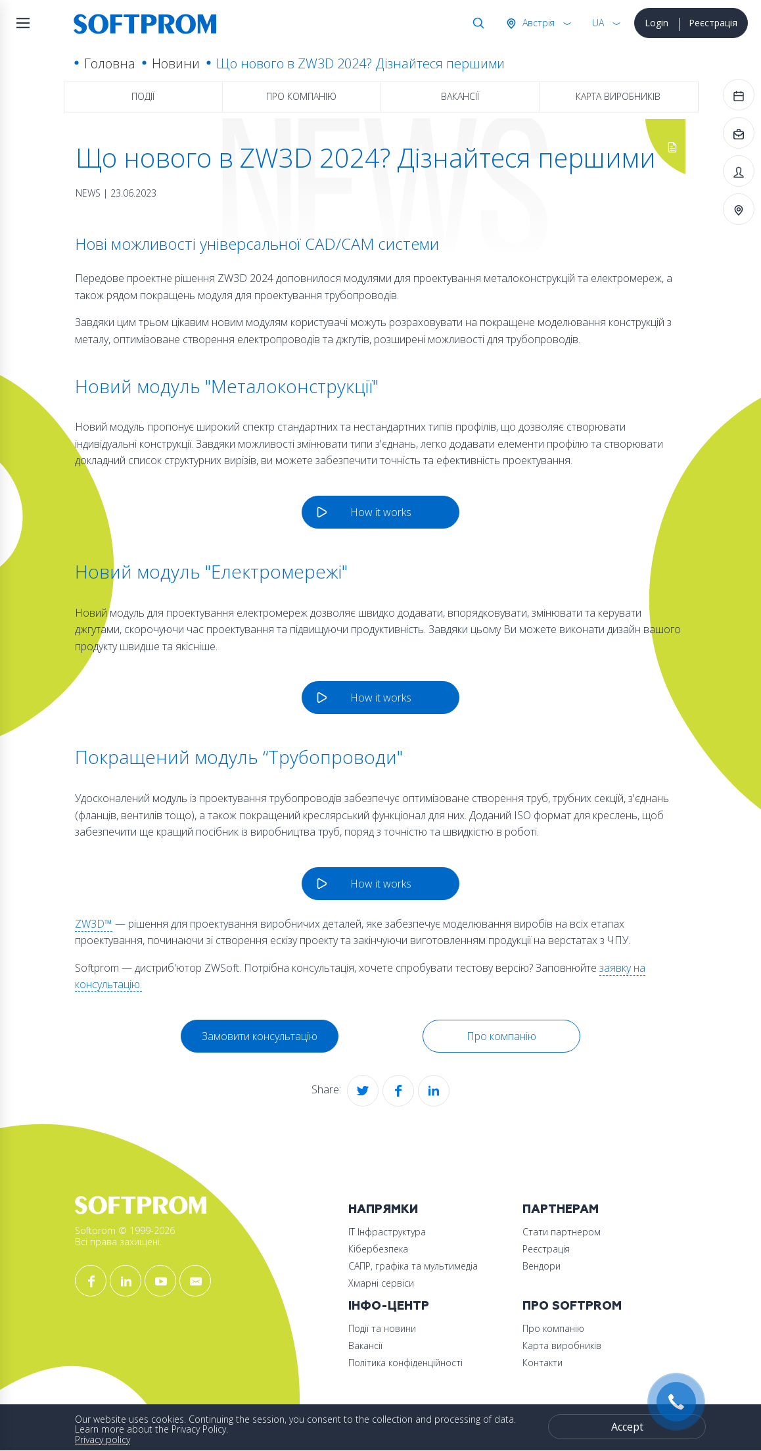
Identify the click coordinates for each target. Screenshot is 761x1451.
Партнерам (560, 1209)
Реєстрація (713, 22)
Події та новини (382, 1328)
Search (475, 23)
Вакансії (460, 96)
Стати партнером (561, 1231)
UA (598, 22)
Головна (109, 63)
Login (656, 22)
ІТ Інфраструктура (387, 1231)
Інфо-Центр (388, 1306)
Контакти (542, 1362)
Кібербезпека (378, 1249)
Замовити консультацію (259, 1036)
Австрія (537, 22)
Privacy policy (102, 1439)
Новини (176, 63)
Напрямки (383, 1209)
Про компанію (301, 96)
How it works (380, 512)
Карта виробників (618, 96)
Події (142, 96)
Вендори (541, 1266)
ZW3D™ (93, 923)
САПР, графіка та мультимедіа (413, 1266)
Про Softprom (572, 1306)
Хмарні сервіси (381, 1283)
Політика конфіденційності (405, 1362)
